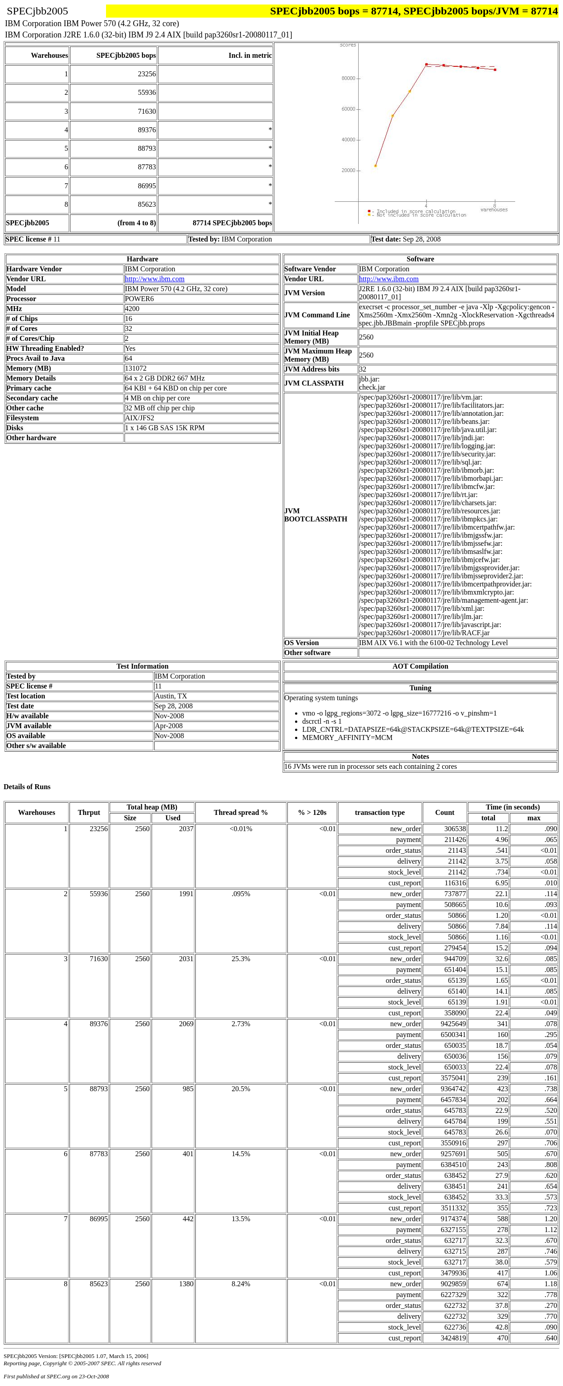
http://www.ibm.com (155, 279)
